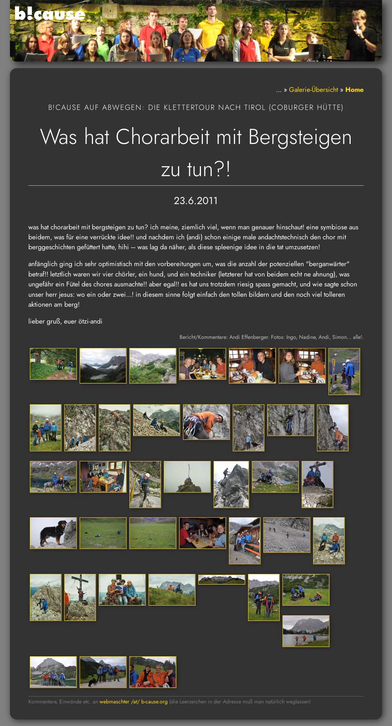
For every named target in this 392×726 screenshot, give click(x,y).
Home (354, 90)
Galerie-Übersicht (313, 90)
